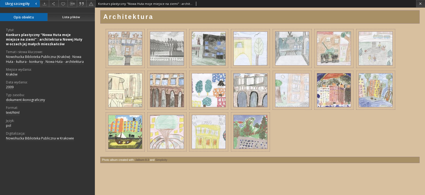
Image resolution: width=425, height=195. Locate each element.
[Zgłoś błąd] (91, 3)
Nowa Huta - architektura (65, 61)
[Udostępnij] (53, 3)
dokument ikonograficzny (25, 100)
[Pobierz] (44, 3)
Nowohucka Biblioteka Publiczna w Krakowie (40, 138)
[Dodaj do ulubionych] (63, 3)
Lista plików (71, 17)
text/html (13, 112)
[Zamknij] (420, 3)
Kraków (11, 74)
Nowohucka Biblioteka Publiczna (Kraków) (38, 56)
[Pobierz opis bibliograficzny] (72, 4)
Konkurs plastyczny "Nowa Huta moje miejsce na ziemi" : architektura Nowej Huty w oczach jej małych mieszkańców (44, 39)
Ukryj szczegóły (21, 3)
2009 (10, 87)
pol (8, 125)
